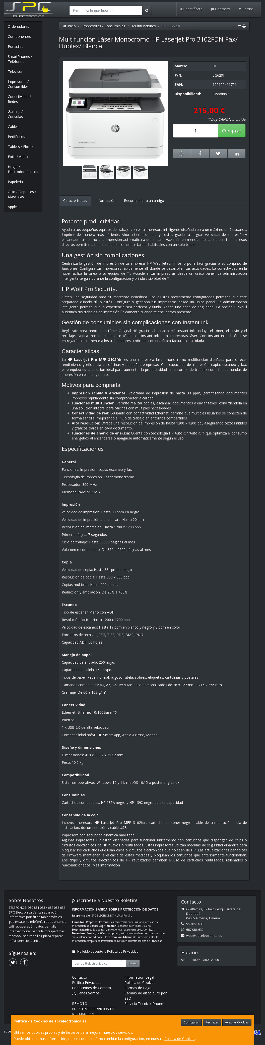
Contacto (220, 9)
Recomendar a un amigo (144, 200)
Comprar (231, 131)
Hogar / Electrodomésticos (23, 169)
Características (75, 200)
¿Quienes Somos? (86, 993)
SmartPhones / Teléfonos (20, 59)
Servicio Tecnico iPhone (143, 1003)
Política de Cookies (179, 1038)
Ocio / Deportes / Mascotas (22, 194)
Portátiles (15, 46)
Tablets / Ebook (20, 146)
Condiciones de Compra (91, 987)
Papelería (15, 181)
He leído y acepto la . (108, 951)
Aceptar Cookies (237, 1022)
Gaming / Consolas (15, 114)
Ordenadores (18, 26)
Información (105, 200)
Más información (106, 865)
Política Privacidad (86, 982)
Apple (12, 206)
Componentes (19, 36)
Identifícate (191, 9)
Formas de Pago (138, 987)
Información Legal (139, 977)
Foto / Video (18, 156)
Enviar (132, 963)
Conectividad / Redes (19, 99)
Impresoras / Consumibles (18, 84)
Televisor (15, 71)
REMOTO (79, 1003)
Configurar (191, 1022)
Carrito (247, 9)
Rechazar (212, 1022)
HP (215, 66)
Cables (13, 126)
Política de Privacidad (150, 941)
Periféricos (16, 136)
